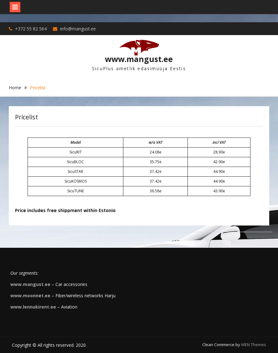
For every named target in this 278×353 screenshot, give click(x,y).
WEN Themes (253, 344)
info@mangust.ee (78, 29)
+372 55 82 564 (31, 29)
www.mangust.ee (139, 59)
